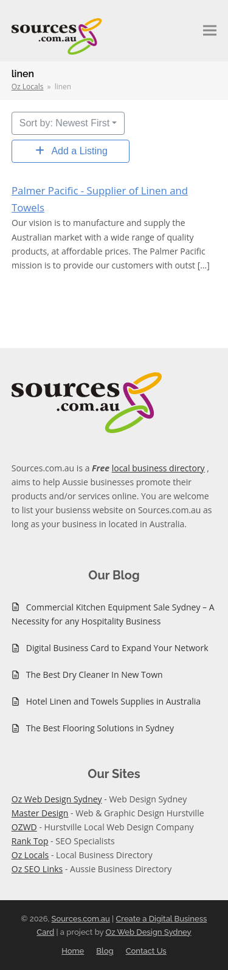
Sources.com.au (81, 918)
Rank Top (30, 841)
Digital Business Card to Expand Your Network (117, 648)
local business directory (158, 468)
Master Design (40, 813)
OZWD (24, 827)
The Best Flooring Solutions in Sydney (100, 728)
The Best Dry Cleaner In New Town (94, 674)
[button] (209, 31)
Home (72, 950)
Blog (104, 950)
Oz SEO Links (37, 869)
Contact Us (146, 950)
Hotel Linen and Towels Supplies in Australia (113, 701)
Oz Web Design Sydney (57, 799)
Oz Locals (30, 855)
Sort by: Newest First (64, 123)
